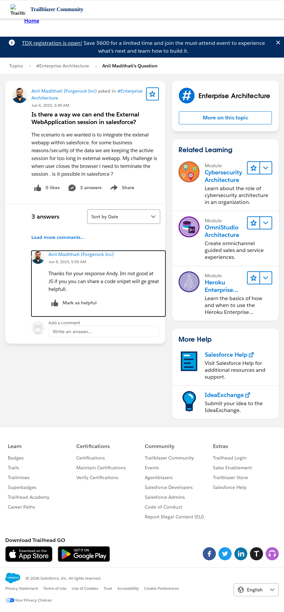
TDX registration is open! (52, 43)
